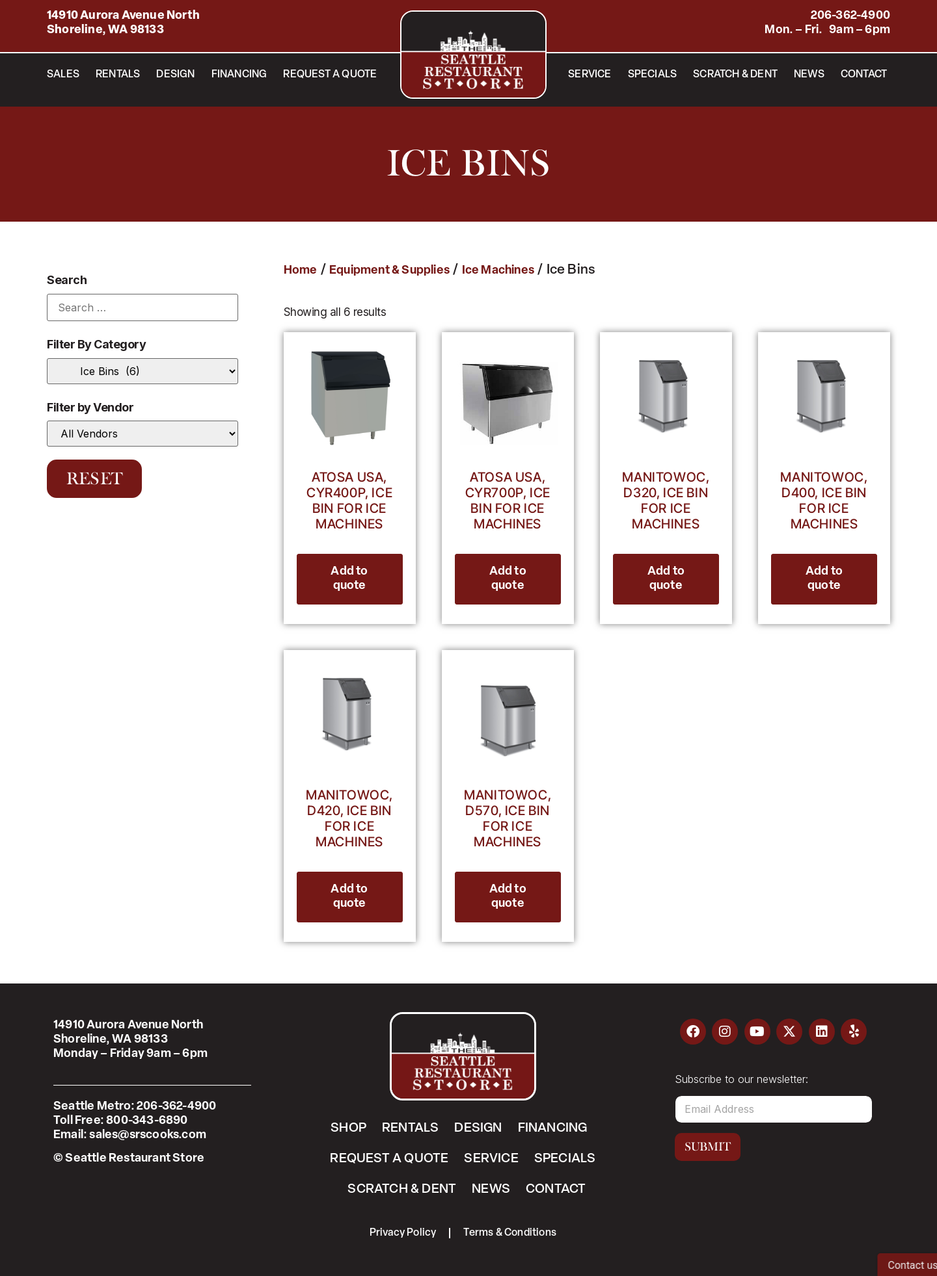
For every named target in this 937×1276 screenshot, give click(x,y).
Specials (652, 75)
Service (589, 75)
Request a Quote (330, 75)
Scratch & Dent (735, 75)
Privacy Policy (403, 1233)
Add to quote (349, 579)
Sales (63, 75)
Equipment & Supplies (389, 271)
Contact (864, 75)
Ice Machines (498, 271)
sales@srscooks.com (147, 1135)
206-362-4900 (850, 16)
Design (175, 75)
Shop (348, 1128)
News (809, 75)
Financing (239, 75)
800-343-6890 (146, 1121)
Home (301, 271)
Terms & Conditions (510, 1233)
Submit (708, 1146)
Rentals (118, 75)
